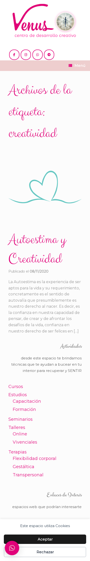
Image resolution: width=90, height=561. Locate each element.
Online (20, 434)
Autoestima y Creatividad (37, 249)
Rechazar (45, 552)
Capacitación (27, 401)
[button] (12, 548)
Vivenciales (25, 442)
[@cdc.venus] (14, 55)
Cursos (15, 386)
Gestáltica (23, 466)
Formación (24, 409)
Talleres (16, 427)
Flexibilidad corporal (34, 458)
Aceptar (45, 539)
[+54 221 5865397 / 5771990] (37, 55)
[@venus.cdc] (26, 55)
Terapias (17, 452)
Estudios (17, 394)
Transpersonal (28, 475)
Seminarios (20, 419)
